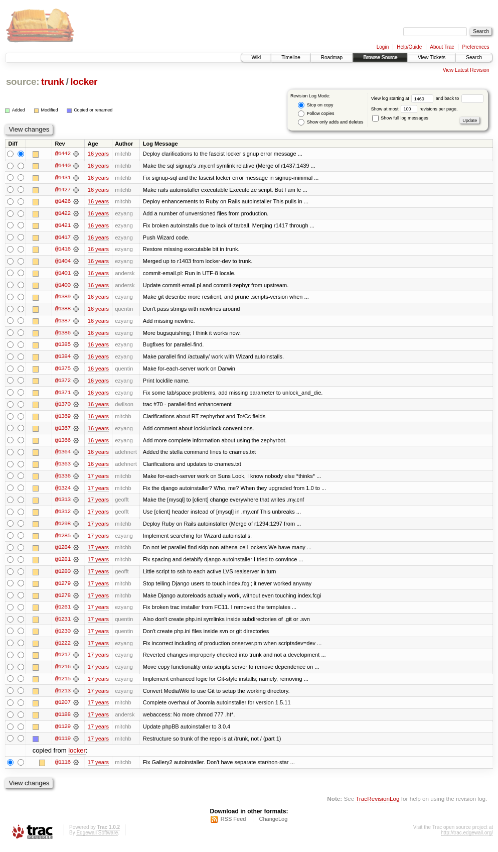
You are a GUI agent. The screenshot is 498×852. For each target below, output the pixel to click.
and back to (459, 98)
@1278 (62, 599)
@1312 (62, 515)
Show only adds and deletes (330, 122)
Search (474, 57)
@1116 (62, 768)
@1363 (62, 467)
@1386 (62, 334)
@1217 (62, 660)
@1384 (62, 358)
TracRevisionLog (377, 804)
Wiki (256, 57)
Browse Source (380, 57)
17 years (98, 479)
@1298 (62, 527)
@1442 (62, 154)
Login (383, 47)
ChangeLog (273, 825)
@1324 (62, 491)
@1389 (62, 298)
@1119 (62, 744)
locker (83, 81)
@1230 (62, 636)
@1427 (62, 190)
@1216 (62, 672)
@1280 (62, 575)
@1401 (62, 274)
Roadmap (332, 57)
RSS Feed (233, 825)
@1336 (62, 479)
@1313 (62, 503)
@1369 (62, 419)
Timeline (290, 57)
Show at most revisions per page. (414, 108)
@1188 (62, 720)
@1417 (62, 238)
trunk (52, 81)
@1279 (62, 587)
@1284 (62, 551)
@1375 (62, 371)
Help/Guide (409, 47)
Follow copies (316, 113)
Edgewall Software (97, 838)
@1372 (62, 383)
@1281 (62, 563)
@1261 (62, 611)
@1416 (62, 250)
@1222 (62, 648)
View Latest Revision (466, 70)
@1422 (62, 214)
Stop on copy (315, 105)
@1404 (62, 262)
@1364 (62, 455)
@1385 (62, 346)
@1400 (62, 286)
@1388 (62, 310)
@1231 (62, 624)
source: (22, 81)
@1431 (62, 178)
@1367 (62, 431)
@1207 (62, 708)
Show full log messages (400, 117)
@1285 (62, 539)
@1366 (62, 443)
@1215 (62, 684)
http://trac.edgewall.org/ (467, 838)
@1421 (62, 226)
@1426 (62, 202)
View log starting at (403, 98)
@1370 (62, 407)
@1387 (62, 322)
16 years (98, 154)
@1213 (62, 696)
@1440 (62, 166)
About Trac (442, 47)
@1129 (62, 732)
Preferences (475, 47)
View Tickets (431, 57)
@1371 (62, 395)
